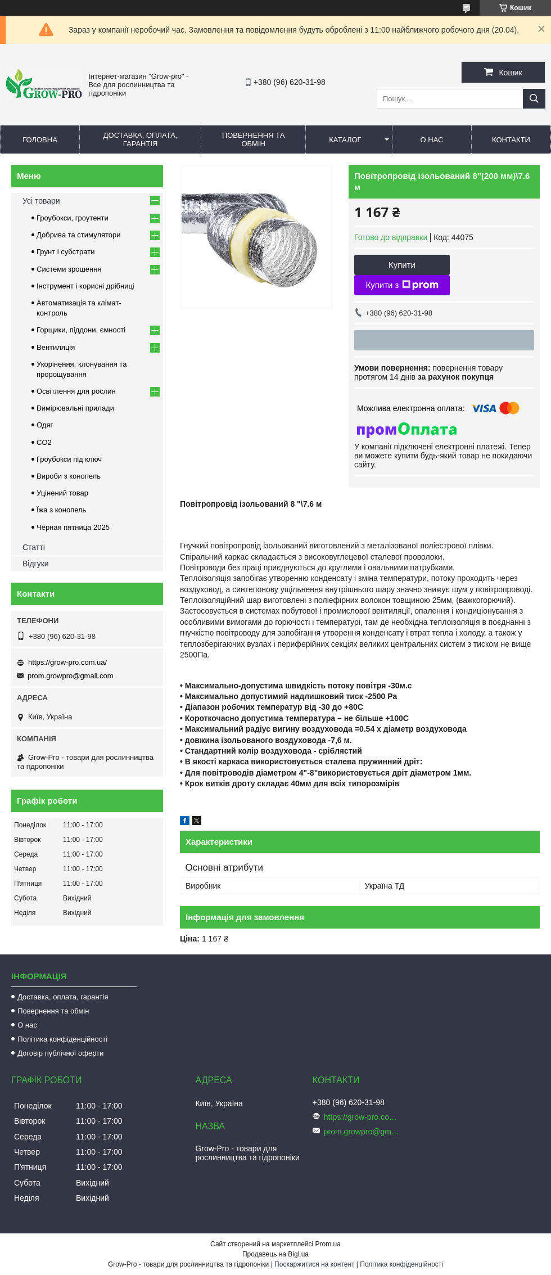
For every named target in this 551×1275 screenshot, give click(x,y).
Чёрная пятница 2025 (73, 527)
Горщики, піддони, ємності (81, 330)
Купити (402, 264)
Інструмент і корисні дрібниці (85, 286)
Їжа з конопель (61, 510)
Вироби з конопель (69, 476)
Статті (33, 547)
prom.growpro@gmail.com (71, 676)
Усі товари (41, 200)
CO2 (44, 442)
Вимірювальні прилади (75, 408)
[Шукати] (534, 99)
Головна (39, 140)
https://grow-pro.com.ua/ (67, 662)
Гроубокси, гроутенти (73, 218)
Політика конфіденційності (62, 1039)
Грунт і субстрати (65, 251)
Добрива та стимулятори (79, 235)
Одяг (45, 425)
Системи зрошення (69, 269)
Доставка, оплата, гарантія (140, 139)
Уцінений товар (62, 493)
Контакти (511, 140)
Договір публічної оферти (60, 1053)
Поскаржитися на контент (314, 1264)
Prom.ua (328, 1244)
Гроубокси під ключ (69, 459)
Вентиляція (56, 347)
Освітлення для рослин (76, 391)
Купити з (401, 285)
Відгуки (35, 563)
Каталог (345, 140)
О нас (432, 140)
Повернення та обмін (253, 139)
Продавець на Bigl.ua (275, 1254)
